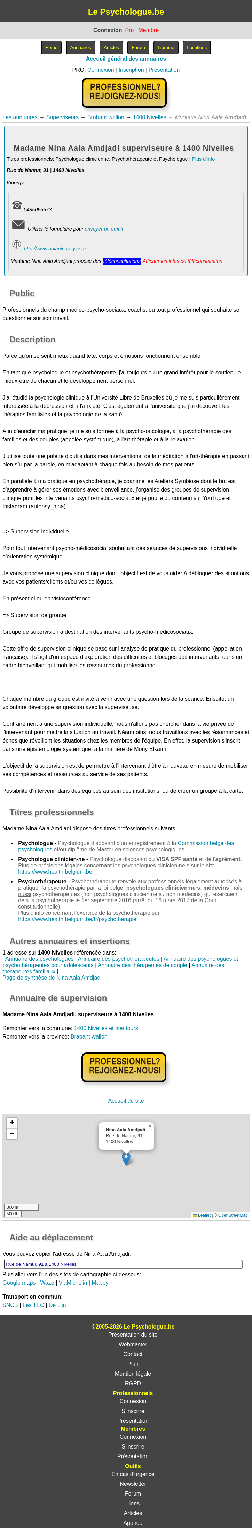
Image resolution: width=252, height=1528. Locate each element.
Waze (47, 1283)
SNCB (10, 1305)
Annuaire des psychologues (39, 959)
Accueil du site (126, 1101)
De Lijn (57, 1305)
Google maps (19, 1283)
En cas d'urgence (132, 1474)
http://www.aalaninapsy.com (55, 248)
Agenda (132, 1523)
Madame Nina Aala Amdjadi (36, 828)
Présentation (164, 70)
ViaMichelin (73, 1283)
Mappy (100, 1283)
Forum (133, 1494)
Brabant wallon (105, 117)
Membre (148, 30)
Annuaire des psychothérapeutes (118, 959)
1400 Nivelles (149, 117)
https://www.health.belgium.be (55, 872)
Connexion (100, 70)
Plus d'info (203, 159)
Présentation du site (132, 1335)
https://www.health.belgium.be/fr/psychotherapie (77, 919)
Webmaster (133, 1344)
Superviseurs (62, 117)
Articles (133, 1513)
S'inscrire (132, 1411)
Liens (133, 1503)
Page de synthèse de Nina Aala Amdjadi (52, 978)
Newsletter (133, 1484)
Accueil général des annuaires (126, 59)
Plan (133, 1364)
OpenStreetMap (233, 1215)
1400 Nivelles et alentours (106, 1028)
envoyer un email (104, 229)
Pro (129, 30)
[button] (126, 1159)
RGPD (133, 1383)
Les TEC (33, 1305)
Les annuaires (20, 117)
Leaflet (202, 1215)
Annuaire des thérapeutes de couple (142, 965)
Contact (132, 1354)
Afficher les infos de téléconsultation (182, 261)
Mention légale (133, 1374)
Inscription (131, 70)
